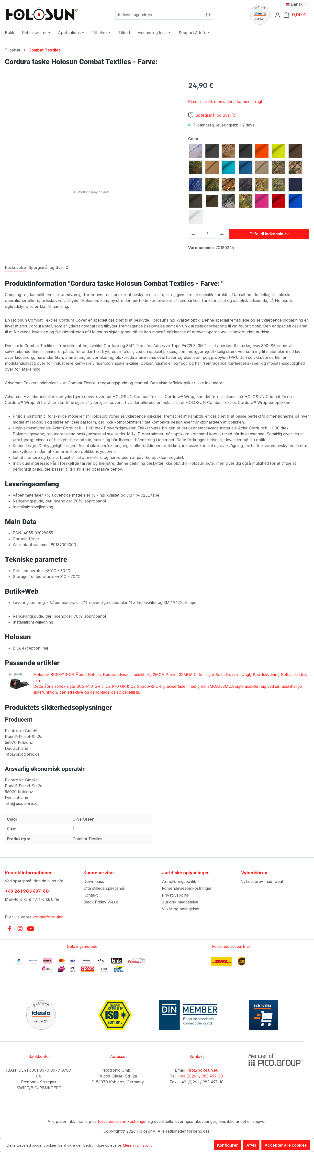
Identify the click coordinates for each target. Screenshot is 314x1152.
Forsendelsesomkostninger (187, 888)
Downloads (93, 881)
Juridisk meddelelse (180, 902)
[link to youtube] (30, 928)
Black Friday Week (100, 902)
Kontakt (90, 895)
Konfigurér (227, 1145)
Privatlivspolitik (175, 895)
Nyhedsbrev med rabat (261, 881)
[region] (91, 133)
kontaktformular (48, 916)
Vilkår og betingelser (181, 908)
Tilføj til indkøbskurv (269, 233)
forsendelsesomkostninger (122, 1121)
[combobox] (158, 15)
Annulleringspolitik (179, 881)
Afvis (251, 1145)
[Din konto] (279, 15)
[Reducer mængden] (193, 234)
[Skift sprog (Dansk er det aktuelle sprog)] (296, 4)
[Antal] (207, 234)
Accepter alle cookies (286, 1145)
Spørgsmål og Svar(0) (212, 115)
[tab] (15, 267)
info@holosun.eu (202, 1070)
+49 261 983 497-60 (27, 891)
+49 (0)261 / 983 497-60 (200, 1076)
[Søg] (207, 15)
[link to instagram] (20, 928)
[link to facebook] (9, 928)
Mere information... (138, 1145)
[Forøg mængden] (222, 234)
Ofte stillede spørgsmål (104, 888)
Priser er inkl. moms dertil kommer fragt (225, 101)
